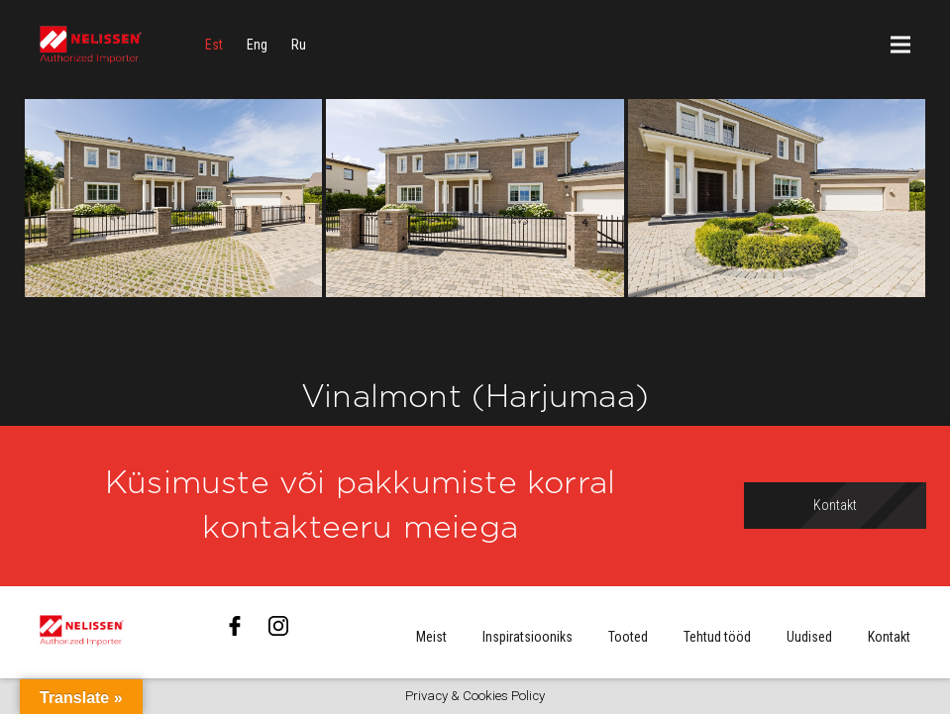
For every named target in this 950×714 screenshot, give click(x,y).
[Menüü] (900, 44)
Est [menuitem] (214, 44)
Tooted (628, 637)
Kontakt (889, 637)
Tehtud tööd (717, 637)
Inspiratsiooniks (527, 637)
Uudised (809, 637)
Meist (431, 637)
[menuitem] (214, 44)
